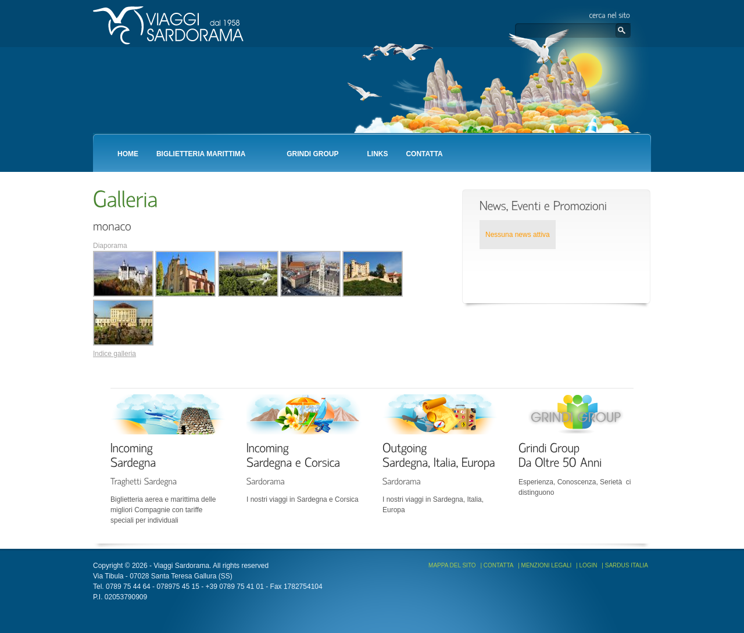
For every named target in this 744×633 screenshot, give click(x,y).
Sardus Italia (626, 565)
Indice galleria (114, 354)
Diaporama (110, 246)
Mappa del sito (452, 565)
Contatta (499, 565)
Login (588, 565)
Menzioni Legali (546, 565)
